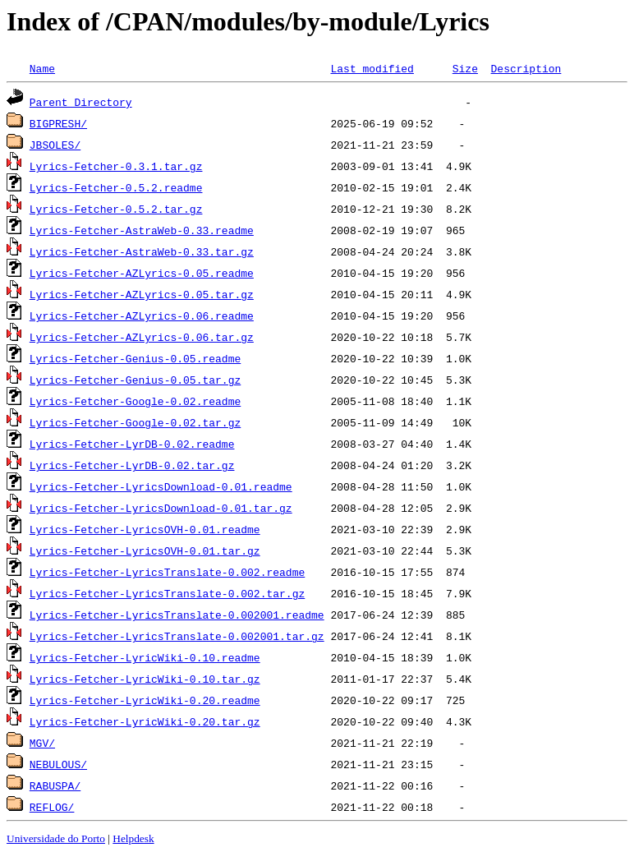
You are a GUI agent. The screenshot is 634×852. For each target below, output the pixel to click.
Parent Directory (81, 101)
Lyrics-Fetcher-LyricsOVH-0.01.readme (145, 529)
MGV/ (42, 742)
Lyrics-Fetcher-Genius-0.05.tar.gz (135, 379)
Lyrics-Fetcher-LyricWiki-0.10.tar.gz (145, 678)
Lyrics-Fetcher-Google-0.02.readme (135, 401)
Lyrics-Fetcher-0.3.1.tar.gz (116, 166)
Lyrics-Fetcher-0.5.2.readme (116, 187)
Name (42, 68)
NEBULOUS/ (58, 764)
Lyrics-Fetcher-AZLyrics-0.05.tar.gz (142, 294)
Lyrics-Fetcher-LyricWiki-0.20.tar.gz (145, 721)
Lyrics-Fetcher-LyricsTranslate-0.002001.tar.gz (177, 636)
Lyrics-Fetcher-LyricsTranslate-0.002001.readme (177, 614)
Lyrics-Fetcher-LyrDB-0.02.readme (132, 443)
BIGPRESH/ (58, 123)
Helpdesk (133, 838)
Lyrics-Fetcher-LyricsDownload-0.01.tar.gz (161, 507)
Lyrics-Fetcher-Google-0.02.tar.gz (135, 422)
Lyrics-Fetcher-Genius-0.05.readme (135, 358)
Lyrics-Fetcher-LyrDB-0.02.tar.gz (132, 465)
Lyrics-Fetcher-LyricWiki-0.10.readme (145, 657)
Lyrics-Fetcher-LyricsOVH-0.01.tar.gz (145, 550)
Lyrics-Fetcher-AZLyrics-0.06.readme (142, 315)
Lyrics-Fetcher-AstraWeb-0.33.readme (142, 230)
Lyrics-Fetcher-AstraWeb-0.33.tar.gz (142, 251)
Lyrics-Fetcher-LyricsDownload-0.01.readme (161, 486)
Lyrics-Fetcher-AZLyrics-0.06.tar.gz (142, 336)
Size (465, 68)
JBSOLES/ (55, 144)
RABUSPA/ (55, 785)
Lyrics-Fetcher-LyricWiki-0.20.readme (145, 700)
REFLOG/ (52, 806)
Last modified (371, 68)
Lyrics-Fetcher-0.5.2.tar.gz (116, 208)
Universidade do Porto (56, 838)
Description (525, 68)
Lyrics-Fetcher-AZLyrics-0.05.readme (142, 272)
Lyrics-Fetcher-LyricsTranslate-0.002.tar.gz (167, 593)
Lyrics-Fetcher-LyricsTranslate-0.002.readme (167, 571)
